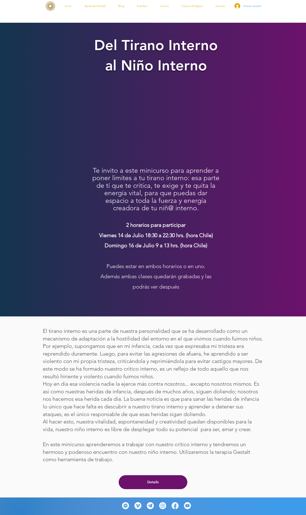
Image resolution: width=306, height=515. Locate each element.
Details (153, 482)
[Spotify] (125, 505)
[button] (95, 6)
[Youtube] (187, 505)
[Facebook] (175, 505)
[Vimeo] (137, 505)
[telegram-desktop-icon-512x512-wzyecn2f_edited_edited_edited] (150, 505)
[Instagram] (162, 505)
